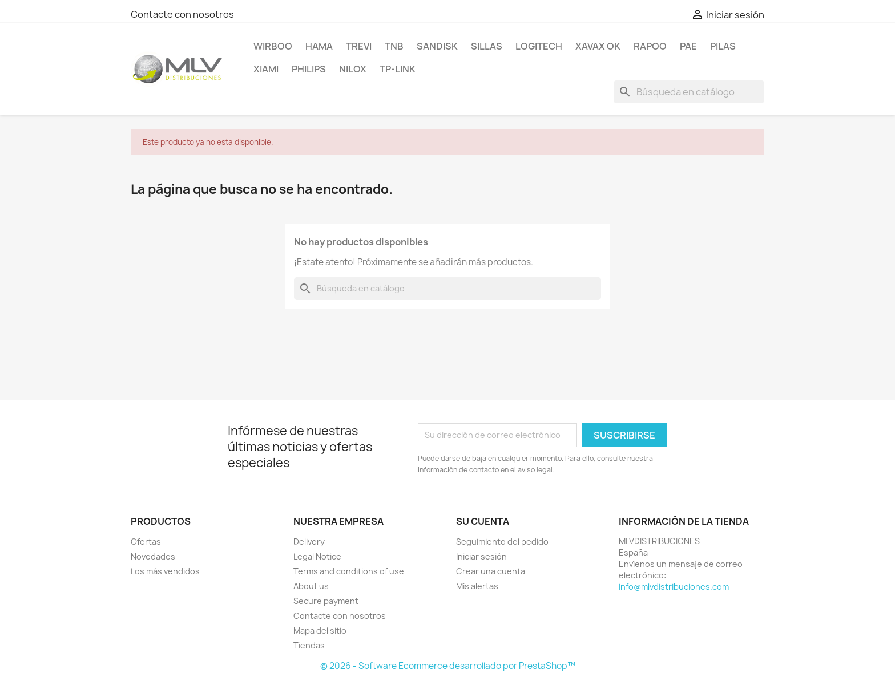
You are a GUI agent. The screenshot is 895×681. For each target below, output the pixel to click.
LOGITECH (538, 46)
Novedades (153, 556)
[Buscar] (689, 91)
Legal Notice (317, 556)
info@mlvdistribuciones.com (674, 586)
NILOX (352, 69)
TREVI (359, 46)
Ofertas (146, 541)
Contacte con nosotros (182, 14)
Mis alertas (477, 586)
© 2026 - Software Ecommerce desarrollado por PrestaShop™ (447, 666)
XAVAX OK (597, 46)
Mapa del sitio (319, 630)
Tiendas (309, 645)
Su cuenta (482, 521)
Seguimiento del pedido (502, 541)
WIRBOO (272, 46)
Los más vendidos (165, 571)
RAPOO (650, 46)
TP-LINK (398, 69)
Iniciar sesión (481, 556)
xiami (266, 69)
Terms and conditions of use (348, 571)
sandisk (437, 46)
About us (311, 586)
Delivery (309, 541)
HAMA (319, 46)
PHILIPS (309, 69)
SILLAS (486, 46)
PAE (688, 46)
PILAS (723, 46)
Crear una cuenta (490, 571)
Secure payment (325, 600)
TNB (394, 46)
